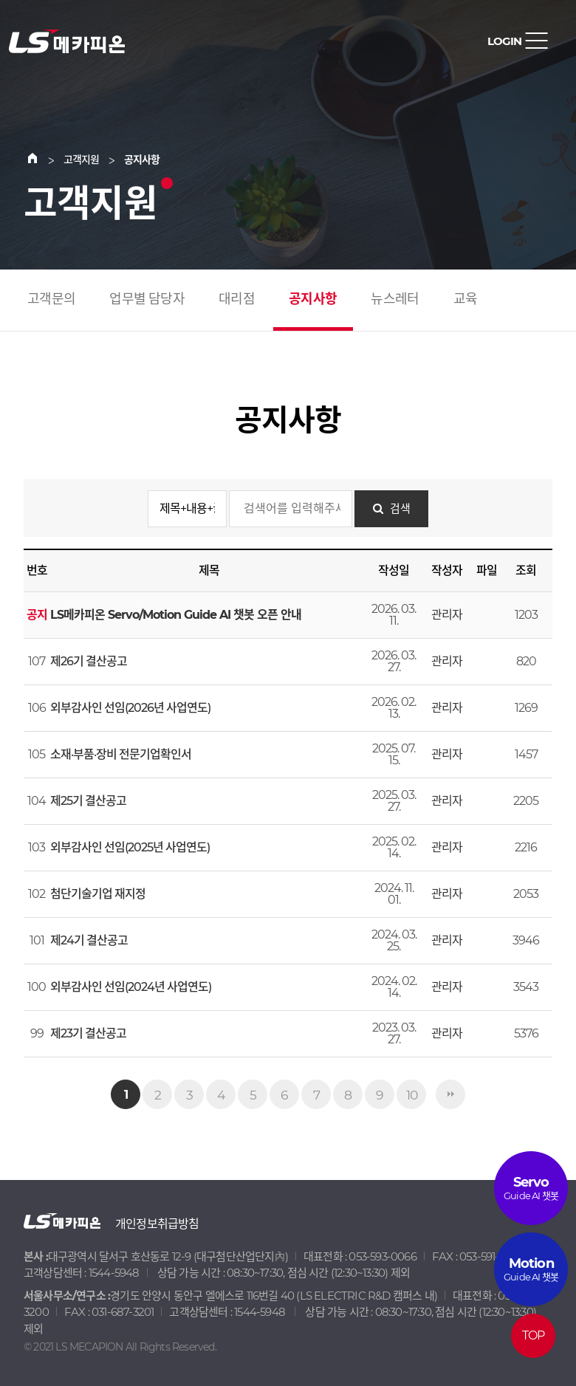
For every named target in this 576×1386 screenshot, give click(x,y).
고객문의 (51, 299)
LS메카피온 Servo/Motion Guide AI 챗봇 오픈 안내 (175, 615)
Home (41, 159)
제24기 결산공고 (89, 940)
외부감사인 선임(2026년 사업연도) (130, 708)
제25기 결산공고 (88, 801)
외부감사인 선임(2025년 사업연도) (130, 847)
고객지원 (82, 159)
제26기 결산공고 (88, 661)
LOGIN (504, 41)
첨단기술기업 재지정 (97, 894)
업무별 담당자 (146, 299)
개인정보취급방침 (157, 1224)
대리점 (237, 299)
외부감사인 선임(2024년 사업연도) (130, 987)
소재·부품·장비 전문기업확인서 (120, 754)
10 (411, 1094)
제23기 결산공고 (88, 1033)
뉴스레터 (395, 299)
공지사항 (313, 299)
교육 (465, 299)
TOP (533, 1335)
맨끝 (450, 1094)
